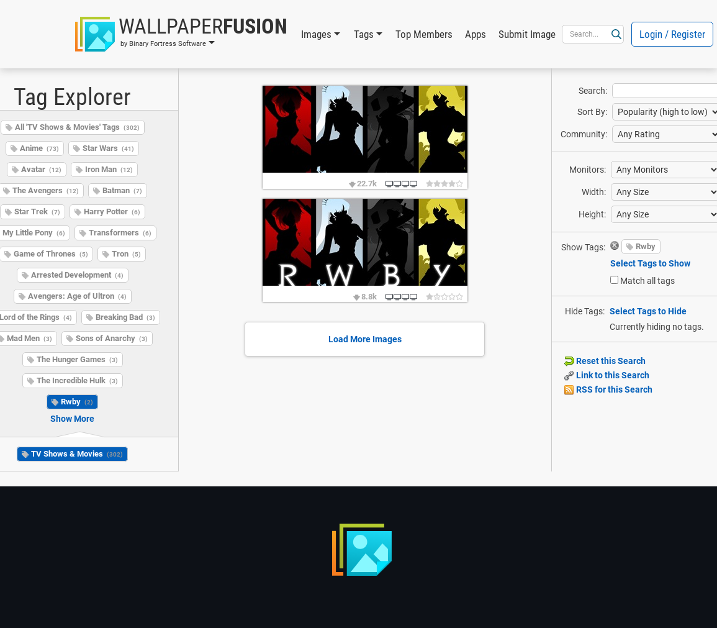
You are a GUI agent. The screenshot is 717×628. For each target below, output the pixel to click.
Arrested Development (77, 275)
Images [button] (316, 34)
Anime (39, 148)
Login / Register (672, 34)
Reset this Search (605, 361)
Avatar (41, 169)
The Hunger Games (77, 359)
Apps (475, 34)
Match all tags (647, 281)
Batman (122, 190)
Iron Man (109, 169)
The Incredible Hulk (77, 380)
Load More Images (365, 339)
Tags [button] (364, 34)
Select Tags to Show (650, 263)
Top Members (424, 34)
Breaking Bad (125, 317)
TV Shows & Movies (77, 453)
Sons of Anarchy (112, 338)
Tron (126, 253)
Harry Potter (112, 211)
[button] (181, 34)
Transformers (120, 232)
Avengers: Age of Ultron (77, 296)
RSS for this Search (608, 389)
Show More (72, 419)
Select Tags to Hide (648, 311)
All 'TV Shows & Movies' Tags (77, 127)
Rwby (77, 401)
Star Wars (108, 148)
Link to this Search (606, 375)
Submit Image (527, 34)
